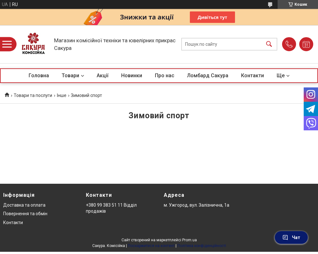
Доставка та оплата (24, 205)
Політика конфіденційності (201, 246)
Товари (70, 75)
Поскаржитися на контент (151, 246)
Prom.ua (189, 240)
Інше (61, 95)
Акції (102, 75)
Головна (39, 75)
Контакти (252, 75)
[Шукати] (269, 44)
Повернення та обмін (25, 213)
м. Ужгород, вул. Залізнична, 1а (196, 205)
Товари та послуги (33, 95)
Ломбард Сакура (207, 75)
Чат (291, 237)
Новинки (131, 75)
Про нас (164, 75)
